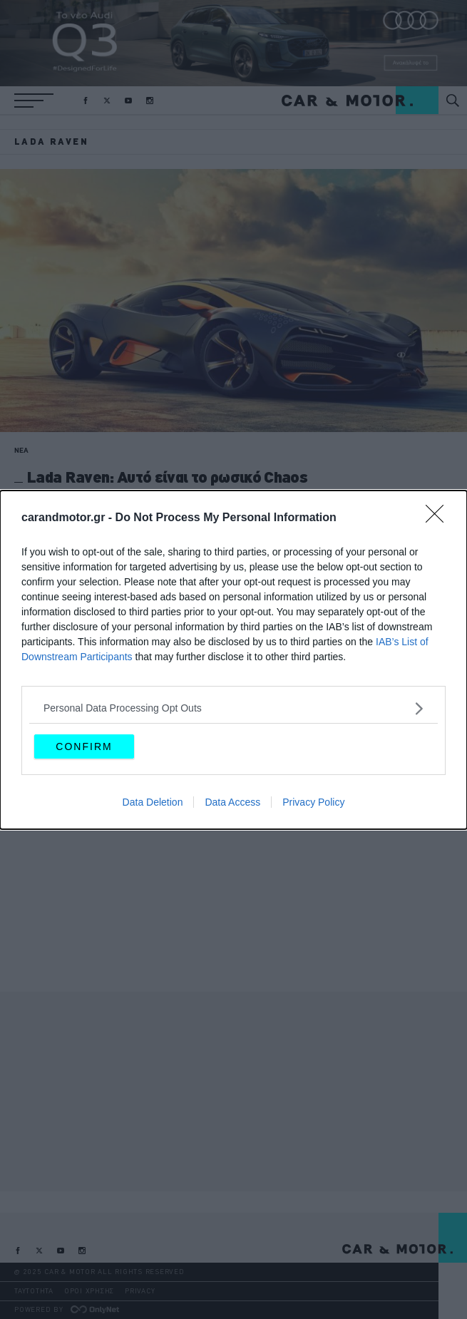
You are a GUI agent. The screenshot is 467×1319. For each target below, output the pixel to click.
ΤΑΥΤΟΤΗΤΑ (33, 1291)
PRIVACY (140, 1291)
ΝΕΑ (21, 450)
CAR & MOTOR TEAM (46, 502)
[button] (33, 100)
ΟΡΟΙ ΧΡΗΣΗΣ (89, 1291)
